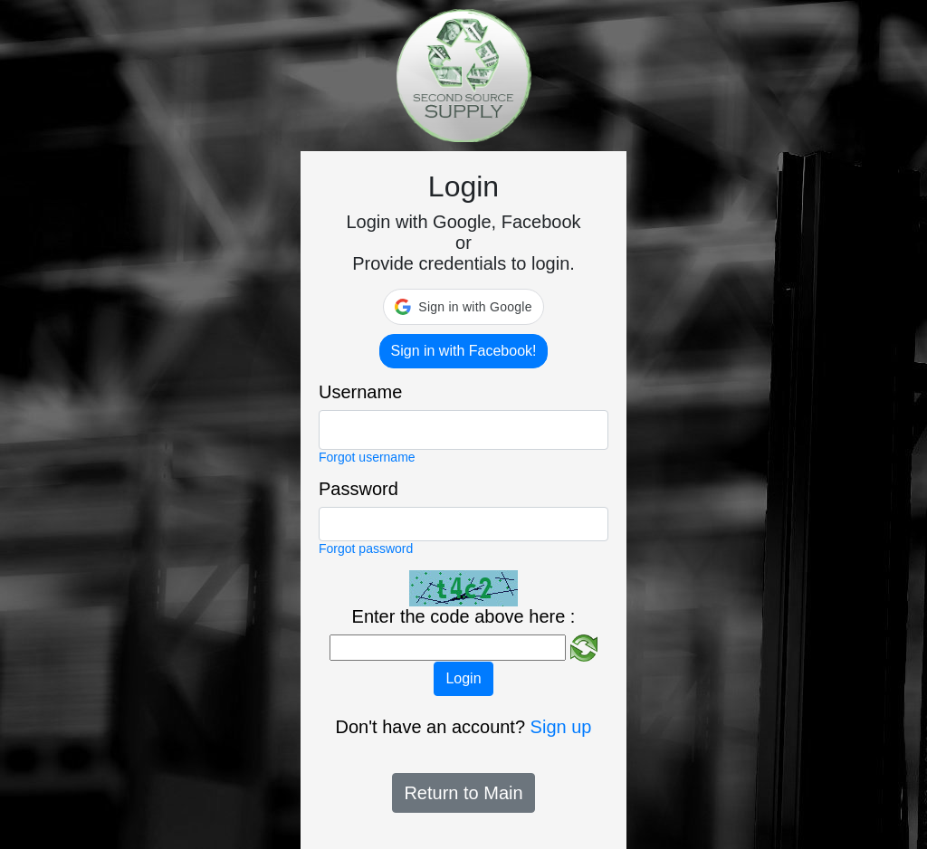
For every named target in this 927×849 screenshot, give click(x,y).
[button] (463, 307)
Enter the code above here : (464, 616)
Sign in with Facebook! (464, 350)
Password (358, 489)
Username (360, 392)
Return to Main (463, 793)
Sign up (561, 727)
